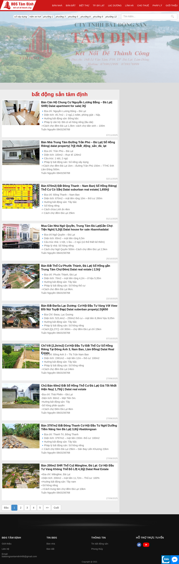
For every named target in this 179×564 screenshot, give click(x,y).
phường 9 (98, 16)
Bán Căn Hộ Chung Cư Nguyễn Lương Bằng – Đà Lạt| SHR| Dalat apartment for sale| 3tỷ (76, 104)
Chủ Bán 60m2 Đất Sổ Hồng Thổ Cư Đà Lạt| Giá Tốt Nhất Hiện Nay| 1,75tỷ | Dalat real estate (78, 387)
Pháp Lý (157, 5)
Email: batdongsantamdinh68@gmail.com (19, 555)
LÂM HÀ (129, 5)
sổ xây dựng (20, 16)
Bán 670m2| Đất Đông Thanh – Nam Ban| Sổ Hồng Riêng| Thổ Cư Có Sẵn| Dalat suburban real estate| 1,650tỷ (79, 187)
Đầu (6, 507)
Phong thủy (97, 549)
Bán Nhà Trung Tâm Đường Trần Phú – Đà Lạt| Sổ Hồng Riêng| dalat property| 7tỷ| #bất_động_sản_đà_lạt (78, 144)
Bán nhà (57, 5)
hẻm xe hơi (35, 16)
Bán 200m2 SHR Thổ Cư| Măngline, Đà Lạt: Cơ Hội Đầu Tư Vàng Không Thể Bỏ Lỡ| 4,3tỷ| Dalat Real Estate (77, 467)
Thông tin (98, 537)
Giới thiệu (172, 5)
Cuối (56, 507)
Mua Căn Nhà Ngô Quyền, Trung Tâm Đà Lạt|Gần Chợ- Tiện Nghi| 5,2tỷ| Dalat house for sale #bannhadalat (77, 227)
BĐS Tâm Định (11, 537)
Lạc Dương (114, 5)
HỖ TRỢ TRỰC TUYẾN (150, 537)
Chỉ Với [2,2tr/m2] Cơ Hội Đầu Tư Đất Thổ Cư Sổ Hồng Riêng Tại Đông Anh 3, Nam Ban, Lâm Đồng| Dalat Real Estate (77, 349)
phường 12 (111, 16)
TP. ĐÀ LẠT (99, 5)
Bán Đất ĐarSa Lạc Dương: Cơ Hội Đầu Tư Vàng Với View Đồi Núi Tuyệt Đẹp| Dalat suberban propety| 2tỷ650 (79, 307)
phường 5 (73, 16)
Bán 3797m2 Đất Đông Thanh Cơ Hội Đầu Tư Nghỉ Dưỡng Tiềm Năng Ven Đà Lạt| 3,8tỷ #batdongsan (79, 427)
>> (47, 507)
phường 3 (61, 16)
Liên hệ (5, 549)
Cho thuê (143, 5)
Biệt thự (84, 5)
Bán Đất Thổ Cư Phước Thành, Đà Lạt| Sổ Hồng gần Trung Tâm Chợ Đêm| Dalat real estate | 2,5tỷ (75, 267)
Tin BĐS (51, 537)
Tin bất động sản (99, 543)
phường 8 (86, 16)
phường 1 (48, 16)
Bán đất (71, 5)
